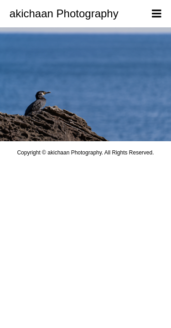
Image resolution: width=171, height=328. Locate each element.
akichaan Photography (64, 13)
